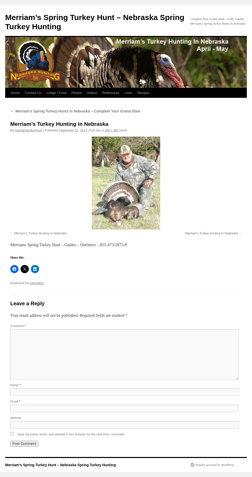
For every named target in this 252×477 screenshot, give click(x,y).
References (110, 93)
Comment (18, 326)
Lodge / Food (56, 93)
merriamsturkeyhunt (28, 130)
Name (15, 385)
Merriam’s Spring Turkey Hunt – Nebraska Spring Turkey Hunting (60, 465)
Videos (92, 93)
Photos (76, 93)
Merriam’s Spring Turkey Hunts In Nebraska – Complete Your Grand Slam (75, 111)
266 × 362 (112, 130)
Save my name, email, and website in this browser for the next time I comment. (71, 434)
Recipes (143, 93)
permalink (36, 283)
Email (15, 401)
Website (15, 418)
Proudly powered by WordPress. (215, 465)
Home (15, 93)
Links (128, 93)
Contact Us (33, 93)
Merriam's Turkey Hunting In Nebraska (40, 233)
